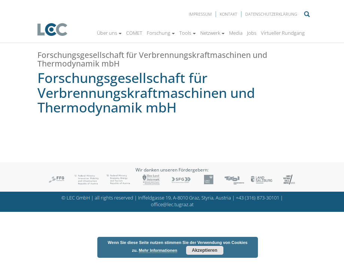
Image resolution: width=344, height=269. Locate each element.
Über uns (109, 33)
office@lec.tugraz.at (172, 204)
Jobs (251, 33)
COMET (134, 33)
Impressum (200, 14)
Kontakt (228, 14)
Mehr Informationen (158, 250)
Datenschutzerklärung (271, 14)
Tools (187, 33)
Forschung (161, 33)
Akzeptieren (204, 250)
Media (236, 33)
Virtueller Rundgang (283, 33)
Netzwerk (212, 33)
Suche (307, 14)
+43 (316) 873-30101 (257, 198)
